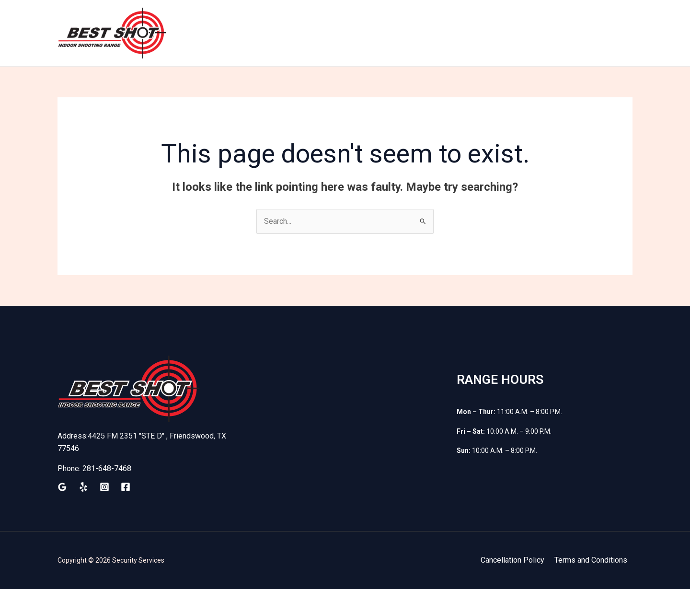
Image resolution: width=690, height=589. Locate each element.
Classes (565, 33)
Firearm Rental (433, 33)
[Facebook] (125, 487)
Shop (485, 33)
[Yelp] (83, 487)
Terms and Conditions (591, 560)
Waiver (522, 33)
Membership (368, 33)
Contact (610, 33)
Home (284, 33)
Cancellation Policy (515, 560)
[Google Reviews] (62, 487)
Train (319, 33)
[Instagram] (104, 487)
